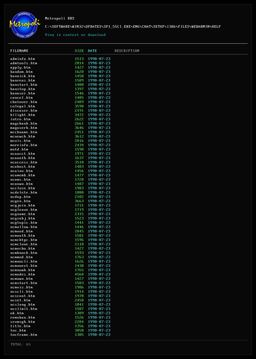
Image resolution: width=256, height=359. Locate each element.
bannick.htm (22, 76)
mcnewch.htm (22, 136)
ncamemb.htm (22, 175)
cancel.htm (21, 98)
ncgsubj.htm (22, 218)
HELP (216, 27)
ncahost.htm (22, 167)
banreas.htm (22, 80)
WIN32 (78, 27)
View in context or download (75, 35)
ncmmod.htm (21, 257)
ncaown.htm (21, 184)
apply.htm (20, 67)
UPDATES (94, 27)
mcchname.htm (23, 132)
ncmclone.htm (23, 244)
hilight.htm (22, 115)
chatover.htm (23, 102)
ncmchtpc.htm (23, 240)
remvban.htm (22, 317)
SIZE (79, 51)
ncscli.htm (21, 292)
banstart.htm (23, 85)
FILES (183, 27)
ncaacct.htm (22, 154)
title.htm (20, 326)
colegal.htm (22, 106)
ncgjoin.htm (22, 205)
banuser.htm (22, 93)
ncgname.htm (22, 214)
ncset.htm (20, 300)
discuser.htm (23, 111)
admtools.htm (23, 63)
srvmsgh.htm (22, 322)
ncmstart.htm (23, 283)
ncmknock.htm (23, 253)
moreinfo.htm (23, 145)
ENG (136, 27)
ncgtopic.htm (23, 223)
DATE (92, 51)
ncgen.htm (20, 201)
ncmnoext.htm (23, 266)
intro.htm (20, 119)
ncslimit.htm (23, 309)
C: (47, 27)
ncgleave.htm (23, 210)
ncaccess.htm (23, 162)
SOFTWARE (61, 27)
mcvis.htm (20, 141)
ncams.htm (20, 180)
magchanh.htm (23, 124)
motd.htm (19, 149)
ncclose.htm (22, 188)
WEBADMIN (201, 27)
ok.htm (17, 313)
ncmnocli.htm (23, 261)
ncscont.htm (22, 296)
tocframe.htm (23, 335)
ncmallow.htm (23, 227)
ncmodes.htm (22, 274)
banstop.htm (22, 89)
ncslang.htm (22, 305)
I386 (171, 27)
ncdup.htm (20, 197)
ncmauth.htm (22, 236)
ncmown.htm (21, 279)
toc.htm (18, 330)
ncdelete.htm (23, 192)
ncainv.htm (21, 171)
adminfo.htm (22, 59)
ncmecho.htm (22, 249)
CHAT (146, 27)
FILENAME (19, 51)
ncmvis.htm (21, 287)
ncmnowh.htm (22, 270)
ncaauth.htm (22, 158)
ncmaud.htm (21, 231)
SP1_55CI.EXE (117, 27)
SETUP (159, 27)
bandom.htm (21, 72)
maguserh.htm (23, 128)
